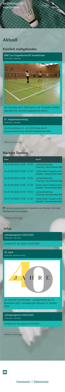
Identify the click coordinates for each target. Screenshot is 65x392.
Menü (55, 5)
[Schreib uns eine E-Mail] (5, 372)
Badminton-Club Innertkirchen (13, 5)
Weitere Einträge (13, 142)
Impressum (23, 381)
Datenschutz (41, 381)
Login (45, 5)
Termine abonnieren (15, 208)
